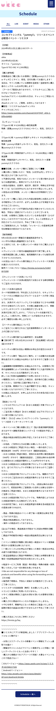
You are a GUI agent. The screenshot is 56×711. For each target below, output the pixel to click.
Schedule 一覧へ (28, 694)
